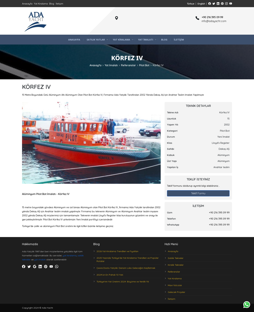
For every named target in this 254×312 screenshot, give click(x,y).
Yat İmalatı (145, 39)
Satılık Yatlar (96, 39)
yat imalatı (40, 259)
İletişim (59, 3)
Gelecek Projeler (176, 292)
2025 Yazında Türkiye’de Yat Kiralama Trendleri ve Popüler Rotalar (128, 259)
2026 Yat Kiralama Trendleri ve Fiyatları (117, 251)
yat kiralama (69, 255)
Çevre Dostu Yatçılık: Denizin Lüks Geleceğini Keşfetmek (126, 268)
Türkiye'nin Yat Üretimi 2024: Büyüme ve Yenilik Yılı (123, 281)
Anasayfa (27, 3)
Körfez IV (158, 65)
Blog (51, 3)
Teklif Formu (198, 193)
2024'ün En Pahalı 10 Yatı (110, 274)
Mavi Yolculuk (175, 285)
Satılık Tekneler (175, 258)
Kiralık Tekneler (176, 264)
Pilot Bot (144, 65)
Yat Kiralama (41, 3)
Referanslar (128, 65)
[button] (157, 105)
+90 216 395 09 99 (219, 212)
